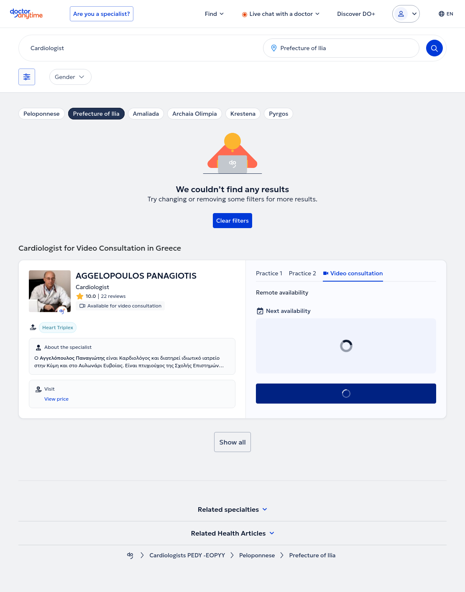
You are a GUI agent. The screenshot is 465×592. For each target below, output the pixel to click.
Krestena (243, 113)
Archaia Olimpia (194, 113)
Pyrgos (278, 113)
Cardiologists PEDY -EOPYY (187, 555)
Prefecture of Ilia (96, 113)
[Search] (434, 48)
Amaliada (146, 113)
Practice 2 (302, 273)
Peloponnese (41, 113)
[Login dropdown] (406, 14)
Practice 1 (269, 273)
